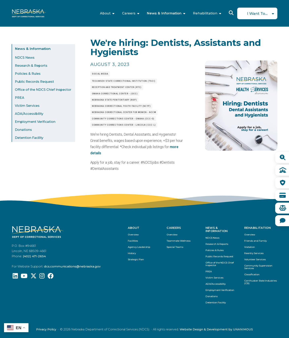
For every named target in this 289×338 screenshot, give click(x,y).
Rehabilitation (205, 13)
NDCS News (25, 58)
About (105, 13)
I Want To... (257, 13)
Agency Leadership (139, 247)
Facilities (133, 241)
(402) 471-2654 (34, 256)
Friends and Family (255, 241)
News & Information (164, 13)
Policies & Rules (28, 74)
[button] (241, 149)
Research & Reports (31, 66)
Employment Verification (35, 122)
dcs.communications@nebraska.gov (72, 266)
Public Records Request (34, 82)
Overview (133, 234)
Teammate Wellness (178, 241)
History (132, 253)
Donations (23, 130)
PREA (19, 98)
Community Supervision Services (258, 267)
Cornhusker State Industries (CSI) (260, 282)
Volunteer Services (255, 259)
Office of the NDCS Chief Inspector (43, 90)
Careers (128, 13)
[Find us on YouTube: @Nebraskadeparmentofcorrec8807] (24, 277)
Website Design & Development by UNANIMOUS (216, 329)
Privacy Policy (46, 329)
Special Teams (175, 247)
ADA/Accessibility (29, 114)
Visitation (249, 247)
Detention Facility (29, 138)
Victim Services (27, 106)
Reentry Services (254, 253)
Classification (251, 274)
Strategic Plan (136, 259)
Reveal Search (231, 12)
